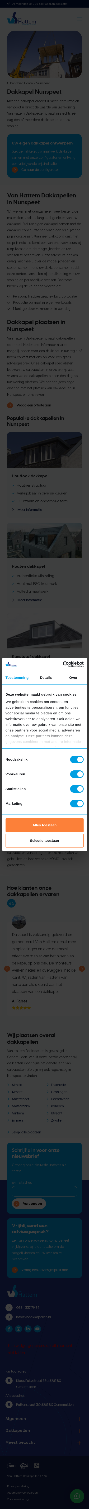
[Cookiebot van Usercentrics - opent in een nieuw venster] (63, 664)
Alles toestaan (45, 825)
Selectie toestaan (44, 840)
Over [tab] (73, 677)
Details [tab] (46, 677)
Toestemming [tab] (17, 677)
